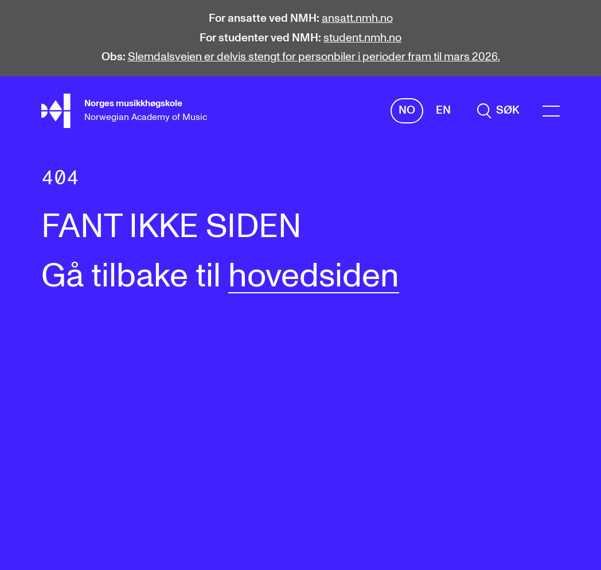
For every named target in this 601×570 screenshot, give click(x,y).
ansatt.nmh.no (357, 18)
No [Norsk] (407, 110)
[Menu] (551, 111)
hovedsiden (313, 276)
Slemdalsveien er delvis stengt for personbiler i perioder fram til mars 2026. (314, 57)
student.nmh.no (362, 38)
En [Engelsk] (443, 110)
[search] (498, 111)
